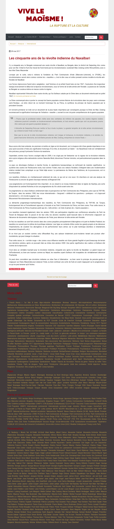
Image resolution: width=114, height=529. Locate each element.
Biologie (64, 308)
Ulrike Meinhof (12, 520)
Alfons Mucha (56, 435)
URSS (66, 388)
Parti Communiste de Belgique (57, 414)
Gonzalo (65, 468)
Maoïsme (92, 336)
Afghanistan (11, 375)
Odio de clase (12, 414)
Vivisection (20, 367)
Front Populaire (13, 406)
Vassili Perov (24, 520)
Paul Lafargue (72, 502)
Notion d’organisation (93, 341)
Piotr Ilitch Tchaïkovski (40, 507)
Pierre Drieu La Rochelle (42, 504)
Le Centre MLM (30, 37)
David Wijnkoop (82, 450)
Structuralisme (89, 359)
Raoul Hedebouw (100, 507)
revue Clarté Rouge (57, 354)
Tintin (60, 517)
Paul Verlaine (83, 502)
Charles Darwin (55, 445)
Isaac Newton (24, 476)
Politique (76, 346)
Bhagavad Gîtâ (47, 308)
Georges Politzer (93, 466)
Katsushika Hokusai (21, 486)
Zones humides (48, 367)
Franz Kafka (62, 461)
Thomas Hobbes (26, 517)
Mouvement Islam (90, 409)
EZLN (67, 404)
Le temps (81, 333)
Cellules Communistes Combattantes (80, 401)
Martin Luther (95, 491)
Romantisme (25, 356)
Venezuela (95, 388)
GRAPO (23, 406)
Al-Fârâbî (33, 432)
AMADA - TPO (16, 398)
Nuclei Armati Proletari (97, 411)
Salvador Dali (59, 512)
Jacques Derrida (36, 476)
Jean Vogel (59, 479)
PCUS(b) (19, 419)
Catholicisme (44, 310)
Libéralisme (11, 336)
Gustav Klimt (73, 468)
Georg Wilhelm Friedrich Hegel (88, 463)
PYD (77, 419)
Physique (34, 346)
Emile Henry (40, 455)
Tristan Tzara (88, 517)
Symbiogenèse (23, 362)
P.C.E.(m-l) (41, 414)
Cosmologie (87, 315)
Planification (60, 346)
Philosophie (11, 346)
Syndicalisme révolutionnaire (86, 422)
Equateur (50, 380)
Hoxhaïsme (59, 328)
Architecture (56, 305)
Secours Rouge (49, 422)
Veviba (103, 364)
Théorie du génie (81, 362)
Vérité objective (94, 364)
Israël (49, 383)
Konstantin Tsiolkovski (52, 486)
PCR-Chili (11, 419)
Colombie (92, 377)
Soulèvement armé (69, 359)
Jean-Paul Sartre (87, 479)
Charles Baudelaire (41, 445)
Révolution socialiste (23, 354)
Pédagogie (67, 344)
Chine (68, 377)
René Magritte (75, 509)
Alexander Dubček (75, 432)
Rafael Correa (88, 507)
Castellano (34, 310)
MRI (104, 409)
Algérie (33, 375)
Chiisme (97, 310)
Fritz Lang (11, 463)
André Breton (91, 435)
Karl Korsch (84, 484)
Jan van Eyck (97, 476)
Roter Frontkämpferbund (32, 422)
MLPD (55, 409)
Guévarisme (40, 328)
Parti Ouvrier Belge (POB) (50, 416)
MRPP (9, 411)
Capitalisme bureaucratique (18, 310)
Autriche (93, 375)
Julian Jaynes (22, 484)
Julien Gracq (43, 484)
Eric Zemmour (97, 455)
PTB (73, 419)
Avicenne (56, 440)
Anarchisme (48, 398)
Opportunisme (39, 344)
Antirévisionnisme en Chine (28, 305)
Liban (80, 383)
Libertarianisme (23, 336)
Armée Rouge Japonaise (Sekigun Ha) (67, 398)
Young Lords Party (94, 424)
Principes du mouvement (38, 349)
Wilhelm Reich (53, 522)
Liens (71, 37)
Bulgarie (40, 377)
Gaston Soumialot (56, 463)
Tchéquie (29, 388)
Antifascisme (12, 305)
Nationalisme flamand (55, 411)
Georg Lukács (69, 463)
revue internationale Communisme (88, 354)
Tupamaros (102, 422)
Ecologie (78, 320)
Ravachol (17, 509)
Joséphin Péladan (99, 481)
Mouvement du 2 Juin (74, 409)
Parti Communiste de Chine (79, 414)
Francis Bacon (30, 461)
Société (57, 359)
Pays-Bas (57, 385)
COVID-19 (97, 315)
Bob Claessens (19, 443)
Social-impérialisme (35, 359)
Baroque (38, 308)
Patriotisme (57, 344)
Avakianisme (20, 308)
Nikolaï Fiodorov (24, 499)
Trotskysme (53, 364)
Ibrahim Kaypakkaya (77, 473)
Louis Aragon (69, 489)
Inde (22, 269)
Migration (63, 338)
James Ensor (74, 476)
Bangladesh (11, 377)
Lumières (63, 336)
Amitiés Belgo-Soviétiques (32, 398)
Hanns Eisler (35, 471)
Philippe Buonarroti (25, 504)
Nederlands (40, 341)
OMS (20, 414)
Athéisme (11, 308)
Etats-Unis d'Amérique (70, 380)
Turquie (37, 388)
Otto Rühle (102, 499)
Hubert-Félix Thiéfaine (36, 473)
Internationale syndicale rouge (60, 406)
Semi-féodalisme (99, 356)
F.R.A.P (72, 404)
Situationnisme (21, 359)
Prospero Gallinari (66, 507)
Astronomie (102, 305)
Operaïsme (27, 414)
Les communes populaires (96, 333)
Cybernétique (27, 318)
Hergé (94, 471)
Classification (57, 313)
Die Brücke (28, 320)
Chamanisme (87, 310)
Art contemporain (68, 305)
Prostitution (62, 349)
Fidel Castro (19, 461)
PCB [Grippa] (65, 416)
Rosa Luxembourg (34, 512)
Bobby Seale (31, 443)
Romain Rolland (20, 512)
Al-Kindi (41, 432)
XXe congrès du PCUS (33, 367)
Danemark (11, 380)
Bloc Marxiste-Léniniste (16, 401)
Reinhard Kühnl (28, 509)
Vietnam (103, 388)
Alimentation (56, 303)
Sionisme (10, 359)
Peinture (74, 344)
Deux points (86, 318)
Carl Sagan (85, 443)
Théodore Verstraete (98, 515)
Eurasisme (54, 323)
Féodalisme (84, 323)
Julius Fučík (64, 484)
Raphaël (10, 509)
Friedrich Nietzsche (99, 461)
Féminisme (75, 323)
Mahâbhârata (82, 336)
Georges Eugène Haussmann (62, 466)
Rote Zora (18, 422)
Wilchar (32, 522)
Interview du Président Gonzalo (36, 331)
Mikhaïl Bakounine (24, 497)
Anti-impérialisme (85, 303)
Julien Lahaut (54, 484)
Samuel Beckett (85, 512)
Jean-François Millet (72, 479)
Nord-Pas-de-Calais (28, 385)
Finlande (90, 380)
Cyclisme (36, 318)
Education (95, 320)
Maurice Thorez (19, 494)
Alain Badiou (50, 432)
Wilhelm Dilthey (42, 522)
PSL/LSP (66, 419)
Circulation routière (33, 313)
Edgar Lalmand (45, 453)
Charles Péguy (95, 445)
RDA (84, 385)
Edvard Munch (97, 453)
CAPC (62, 401)
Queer (104, 349)
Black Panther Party (99, 398)
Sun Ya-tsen (69, 515)
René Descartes (62, 509)
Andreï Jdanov (37, 437)
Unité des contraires (78, 364)
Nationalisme (20, 341)
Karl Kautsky (74, 484)
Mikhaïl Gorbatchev (39, 497)
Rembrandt (39, 509)
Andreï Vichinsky (50, 437)
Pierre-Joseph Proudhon (97, 504)
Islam (51, 331)
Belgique (20, 377)
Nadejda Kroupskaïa (78, 497)
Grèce (9, 383)
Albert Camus (61, 432)
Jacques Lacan (62, 476)
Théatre (54, 362)
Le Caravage (101, 486)
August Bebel (39, 440)
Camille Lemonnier (73, 443)
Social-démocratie (62, 422)
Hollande (24, 383)
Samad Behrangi (72, 512)
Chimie (103, 310)
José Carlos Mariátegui (66, 481)
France (96, 380)
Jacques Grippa (50, 476)
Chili (63, 377)
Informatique (101, 328)
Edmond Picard (58, 453)
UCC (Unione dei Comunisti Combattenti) (30, 424)
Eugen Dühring (58, 458)
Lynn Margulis (34, 491)
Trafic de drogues (31, 364)
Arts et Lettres (91, 305)
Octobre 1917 (27, 344)
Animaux (66, 303)
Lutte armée (72, 336)
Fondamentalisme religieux (24, 326)
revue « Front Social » (40, 354)
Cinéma (21, 313)
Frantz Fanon (52, 461)
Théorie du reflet (95, 362)
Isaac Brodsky (12, 476)
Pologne (70, 385)
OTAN (34, 414)
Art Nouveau (80, 305)
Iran (44, 383)
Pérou (64, 385)
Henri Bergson (59, 471)
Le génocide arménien (67, 333)
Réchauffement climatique (69, 351)
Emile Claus (18, 455)
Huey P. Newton (52, 473)
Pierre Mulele (57, 504)
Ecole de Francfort (66, 320)
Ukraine (44, 388)
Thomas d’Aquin (13, 517)
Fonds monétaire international (95, 404)
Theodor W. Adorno (82, 515)
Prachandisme (23, 349)
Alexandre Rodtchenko (41, 435)
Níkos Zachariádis (51, 499)
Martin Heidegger (82, 491)
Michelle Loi (12, 497)
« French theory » (15, 303)
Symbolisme (34, 362)
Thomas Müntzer (50, 517)
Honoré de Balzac (20, 473)
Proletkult (53, 349)
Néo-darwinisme (65, 341)
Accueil (11, 37)
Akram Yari (25, 432)
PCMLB (97, 416)
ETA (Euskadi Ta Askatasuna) (54, 404)
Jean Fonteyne (28, 479)
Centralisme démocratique (61, 310)
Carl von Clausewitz (98, 443)
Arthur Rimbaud (27, 440)
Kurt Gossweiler (78, 486)
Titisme (19, 364)
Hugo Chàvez (64, 473)
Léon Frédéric (18, 489)
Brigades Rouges (52, 401)
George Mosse (33, 466)
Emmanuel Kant (75, 455)
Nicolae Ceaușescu (94, 497)
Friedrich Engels (85, 461)
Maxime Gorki (57, 494)
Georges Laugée (80, 466)
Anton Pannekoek (79, 437)
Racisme (31, 351)
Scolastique (59, 356)
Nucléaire (18, 344)
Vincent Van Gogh (62, 520)
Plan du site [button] (13, 285)
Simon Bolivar (37, 515)
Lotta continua (46, 409)
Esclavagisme (24, 323)
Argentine (78, 375)
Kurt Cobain (66, 486)
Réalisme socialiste (50, 351)
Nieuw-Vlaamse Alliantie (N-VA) (76, 411)
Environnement (12, 323)
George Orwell (45, 466)
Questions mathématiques (17, 351)
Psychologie (96, 349)
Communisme (101, 313)
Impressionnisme (89, 328)
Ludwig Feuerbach (21, 491)
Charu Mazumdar (14, 269)
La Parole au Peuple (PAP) (25, 409)
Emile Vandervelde (53, 455)
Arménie (86, 375)
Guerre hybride (100, 326)
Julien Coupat (33, 484)
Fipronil (103, 323)
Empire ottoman (39, 380)
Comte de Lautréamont (63, 448)
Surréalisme (11, 362)
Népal (9, 385)
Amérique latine (67, 375)
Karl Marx (92, 484)
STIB (72, 422)
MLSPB (62, 409)
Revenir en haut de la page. (57, 277)
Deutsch (78, 318)
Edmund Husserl (71, 453)
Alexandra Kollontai (90, 432)
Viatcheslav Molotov (37, 520)
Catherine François (14, 445)
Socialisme (49, 359)
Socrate (55, 515)
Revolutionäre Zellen (88, 419)
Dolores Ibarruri (23, 453)
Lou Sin (60, 489)
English (103, 320)
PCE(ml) (74, 416)
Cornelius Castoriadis (15, 450)
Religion (83, 351)
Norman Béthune (65, 499)
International (31, 44)
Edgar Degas (35, 453)
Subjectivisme (101, 359)
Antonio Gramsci (93, 437)
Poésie (69, 346)
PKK (31, 419)
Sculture (68, 356)
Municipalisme (101, 338)
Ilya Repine (90, 473)
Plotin (57, 507)
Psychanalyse (85, 349)
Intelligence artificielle (15, 331)
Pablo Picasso (12, 502)
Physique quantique (46, 346)
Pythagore (78, 507)
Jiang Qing (31, 481)
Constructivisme (38, 315)
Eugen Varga (69, 458)
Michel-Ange (101, 494)
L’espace (94, 331)
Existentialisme (64, 323)
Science (51, 356)
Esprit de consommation (40, 323)
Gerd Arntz (42, 468)
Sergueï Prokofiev (99, 512)
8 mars (35, 303)
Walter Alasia (96, 520)
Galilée (45, 463)
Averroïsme (30, 308)
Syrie (9, 388)
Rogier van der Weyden (91, 509)
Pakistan (41, 385)
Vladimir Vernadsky (76, 520)
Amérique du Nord (53, 375)
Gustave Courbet (100, 468)
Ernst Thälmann (46, 458)
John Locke (52, 481)
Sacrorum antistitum (39, 356)
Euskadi (83, 380)
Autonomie (87, 398)
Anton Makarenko (64, 437)
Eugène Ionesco (81, 458)
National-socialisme (38, 411)
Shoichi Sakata (12, 515)
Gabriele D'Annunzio (34, 463)
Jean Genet (39, 479)
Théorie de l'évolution (65, 362)
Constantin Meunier (80, 448)
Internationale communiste (37, 406)
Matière (48, 338)
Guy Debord (25, 471)
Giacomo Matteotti (54, 468)
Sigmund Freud (25, 515)
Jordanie (66, 383)
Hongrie (32, 383)
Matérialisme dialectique (16, 338)
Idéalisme (68, 328)
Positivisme (96, 346)
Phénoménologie (100, 344)
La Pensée (25, 333)
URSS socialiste (76, 388)
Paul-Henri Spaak (95, 502)
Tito (64, 517)
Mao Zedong (57, 491)
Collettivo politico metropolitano (23, 404)
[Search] (91, 37)
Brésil (33, 377)
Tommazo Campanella (74, 517)
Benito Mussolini (94, 440)
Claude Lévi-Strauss (34, 448)
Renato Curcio (49, 509)
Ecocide (54, 320)
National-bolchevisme (21, 411)
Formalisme (39, 326)
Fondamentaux (44, 37)
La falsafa (102, 331)
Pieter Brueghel (25, 507)
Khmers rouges (86, 406)
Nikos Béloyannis (37, 499)
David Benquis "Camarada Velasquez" (50, 450)
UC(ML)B (10, 424)
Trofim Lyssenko (100, 517)
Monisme (80, 338)
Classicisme (46, 313)
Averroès (48, 440)
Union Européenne (55, 388)
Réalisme (38, 351)
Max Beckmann (31, 494)
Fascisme (80, 404)
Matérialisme (101, 336)
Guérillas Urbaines (73, 326)
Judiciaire (66, 331)
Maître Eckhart (45, 491)
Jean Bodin (17, 479)
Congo (99, 377)
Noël (82, 341)
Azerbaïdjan (102, 375)
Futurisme (48, 326)
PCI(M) (90, 416)
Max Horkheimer (44, 494)
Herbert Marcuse (84, 471)
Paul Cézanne (60, 502)
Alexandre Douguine (24, 435)
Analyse (18, 37)
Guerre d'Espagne (87, 326)
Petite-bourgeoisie (86, 344)
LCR (38, 409)
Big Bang (56, 308)
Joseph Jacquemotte (84, 481)
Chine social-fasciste (79, 377)
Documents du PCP (42, 320)
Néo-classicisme (51, 341)
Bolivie (27, 377)
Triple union (43, 364)
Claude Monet (48, 448)
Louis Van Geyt (96, 489)
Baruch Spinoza (67, 440)
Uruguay (87, 388)
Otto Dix (85, 499)
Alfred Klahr (67, 435)
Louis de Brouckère (82, 489)
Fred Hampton (73, 461)
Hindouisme (49, 328)
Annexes (74, 303)
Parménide (36, 502)
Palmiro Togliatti (25, 502)
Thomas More (38, 517)
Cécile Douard (28, 445)
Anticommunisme (99, 303)
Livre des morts (52, 336)
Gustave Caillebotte (86, 468)
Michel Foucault (75, 494)
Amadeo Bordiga (79, 435)
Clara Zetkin (20, 448)
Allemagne (41, 375)
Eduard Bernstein (84, 453)
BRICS (78, 308)
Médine (65, 494)
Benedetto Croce (80, 440)
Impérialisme (77, 328)
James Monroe (85, 476)
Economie (87, 320)
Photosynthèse (23, 346)
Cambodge (48, 377)
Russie (103, 385)
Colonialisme (80, 313)
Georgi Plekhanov (31, 468)
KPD (104, 406)
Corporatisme (77, 315)
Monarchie (72, 338)
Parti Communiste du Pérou (28, 416)
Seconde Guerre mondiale (82, 356)
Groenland (16, 383)
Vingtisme (11, 367)
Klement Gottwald (36, 486)
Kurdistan (73, 383)
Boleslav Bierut (43, 443)
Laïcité (32, 333)
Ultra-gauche (64, 364)
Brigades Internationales (36, 401)
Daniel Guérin (30, 450)
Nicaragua (16, 385)
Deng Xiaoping (95, 450)
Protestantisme (73, 349)
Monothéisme (89, 338)
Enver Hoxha (86, 455)
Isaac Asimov (101, 473)
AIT (8, 398)
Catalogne (56, 377)
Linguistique (40, 336)
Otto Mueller (93, 499)
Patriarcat (48, 344)
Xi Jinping (63, 522)
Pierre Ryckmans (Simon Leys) (75, 504)
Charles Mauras (68, 445)
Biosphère (71, 308)
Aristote (17, 440)
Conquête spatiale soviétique (19, 315)
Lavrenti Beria (90, 486)
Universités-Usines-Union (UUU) (58, 424)
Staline (61, 515)
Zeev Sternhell (73, 522)
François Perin (41, 461)
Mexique (92, 383)
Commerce (91, 313)
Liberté (32, 336)
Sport (80, 359)
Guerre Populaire (28, 328)
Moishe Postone (53, 497)
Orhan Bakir (76, 499)
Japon (59, 383)
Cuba (104, 377)
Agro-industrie (45, 303)
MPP (100, 409)
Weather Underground (78, 424)
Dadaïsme (45, 318)
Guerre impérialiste (14, 328)
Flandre (10, 326)
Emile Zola (64, 455)
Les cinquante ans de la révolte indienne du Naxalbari (49, 58)
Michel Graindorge (89, 494)
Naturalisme (30, 341)
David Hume (71, 450)
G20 (54, 326)
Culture (18, 318)
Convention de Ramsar (55, 315)
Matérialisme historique (35, 338)
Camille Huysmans (57, 443)
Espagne (57, 380)
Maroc (85, 383)
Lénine (9, 489)
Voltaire (87, 520)
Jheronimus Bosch (19, 481)
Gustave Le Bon (13, 471)
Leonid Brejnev (51, 489)
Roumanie (96, 385)
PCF (85, 416)
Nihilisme (75, 341)
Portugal (78, 385)
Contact (78, 37)
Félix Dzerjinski (94, 458)
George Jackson (21, 466)
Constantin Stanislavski (97, 448)
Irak (41, 383)
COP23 (67, 315)
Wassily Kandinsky (22, 522)
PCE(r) (80, 416)
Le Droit (55, 333)
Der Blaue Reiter (68, 318)
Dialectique (18, 320)
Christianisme (12, 313)
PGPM (25, 419)
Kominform (98, 406)
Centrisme (77, 310)
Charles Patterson (82, 445)
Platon (51, 507)
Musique (10, 341)
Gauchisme (61, 326)
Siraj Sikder (47, 515)
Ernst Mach (26, 458)
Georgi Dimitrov (18, 468)
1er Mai (27, 303)
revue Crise (70, 354)
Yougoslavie (11, 390)
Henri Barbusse (47, 471)
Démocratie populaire (24, 380)
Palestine (48, 385)
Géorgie (103, 380)
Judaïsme (58, 331)
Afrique (20, 375)
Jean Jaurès (49, 479)
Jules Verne (11, 484)
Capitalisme (102, 308)
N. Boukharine (65, 497)
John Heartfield (41, 481)
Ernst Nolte (35, 458)
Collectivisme (69, 313)
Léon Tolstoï (29, 489)
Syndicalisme (45, 362)
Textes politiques (59, 37)
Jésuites (76, 406)
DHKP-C (39, 404)
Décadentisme (55, 318)
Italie (54, 383)
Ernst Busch (16, 458)
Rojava (89, 385)
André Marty (25, 437)
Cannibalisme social (89, 308)
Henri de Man (71, 471)
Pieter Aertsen (12, 507)
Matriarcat (55, 338)
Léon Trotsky (40, 489)
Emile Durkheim (29, 455)
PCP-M (103, 416)
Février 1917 (95, 323)
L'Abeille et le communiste (80, 331)
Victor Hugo (50, 520)
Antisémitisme (45, 305)
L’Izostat (10, 409)
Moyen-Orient (101, 383)
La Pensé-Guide (13, 333)
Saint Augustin (47, 512)
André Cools (101, 435)
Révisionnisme (92, 351)
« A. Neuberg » (13, 432)
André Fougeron (13, 437)
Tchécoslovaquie (19, 388)
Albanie (26, 375)
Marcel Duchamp (69, 491)
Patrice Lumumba (47, 502)
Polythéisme (86, 346)
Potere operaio (40, 419)
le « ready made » (43, 333)
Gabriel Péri (21, 463)
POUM (49, 419)
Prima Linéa (57, 419)
